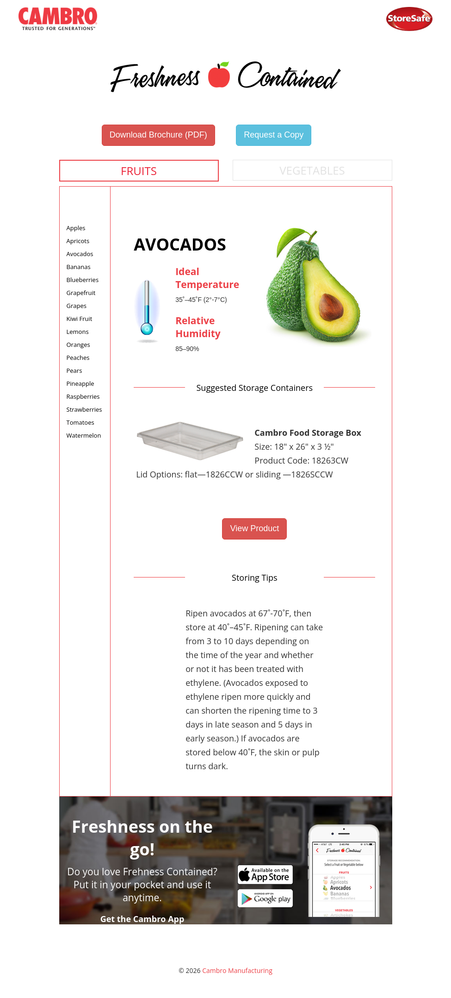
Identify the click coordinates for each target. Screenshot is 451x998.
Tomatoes (80, 422)
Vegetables (312, 170)
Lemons (78, 331)
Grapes (76, 305)
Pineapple (80, 383)
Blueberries (83, 280)
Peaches (78, 357)
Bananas (79, 267)
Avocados (80, 254)
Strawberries (84, 409)
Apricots (78, 241)
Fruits (139, 170)
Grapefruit (81, 293)
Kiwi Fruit (80, 318)
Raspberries (83, 396)
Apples (76, 228)
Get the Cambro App (142, 918)
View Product (254, 528)
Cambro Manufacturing (237, 970)
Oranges (78, 344)
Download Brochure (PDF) (158, 134)
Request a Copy (273, 134)
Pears (74, 370)
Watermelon (84, 435)
